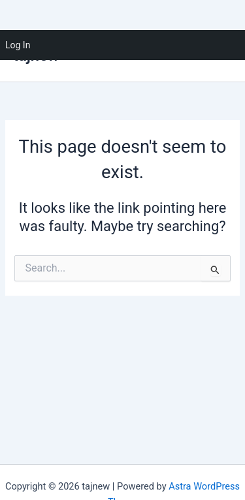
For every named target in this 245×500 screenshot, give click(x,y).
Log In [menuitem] (17, 45)
